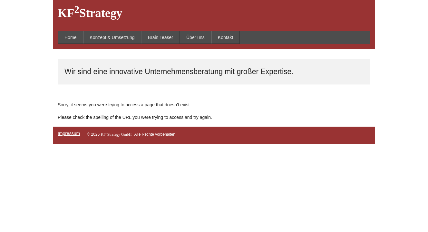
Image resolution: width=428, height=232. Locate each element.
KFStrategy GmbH (116, 134)
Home (70, 37)
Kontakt (225, 37)
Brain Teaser (160, 37)
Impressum (69, 133)
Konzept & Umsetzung (112, 37)
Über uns (195, 37)
